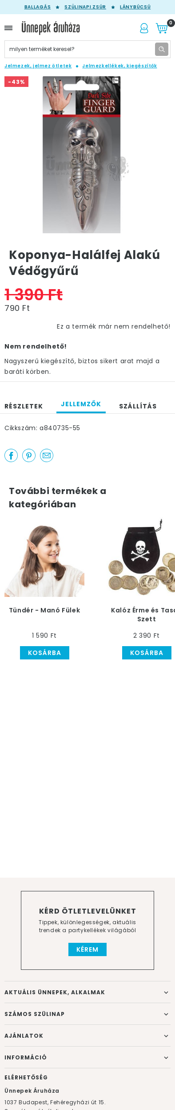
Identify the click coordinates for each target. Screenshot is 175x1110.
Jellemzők (81, 404)
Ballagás (37, 7)
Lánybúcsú (135, 7)
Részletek (23, 406)
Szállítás (138, 406)
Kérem (87, 949)
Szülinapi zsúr (85, 7)
